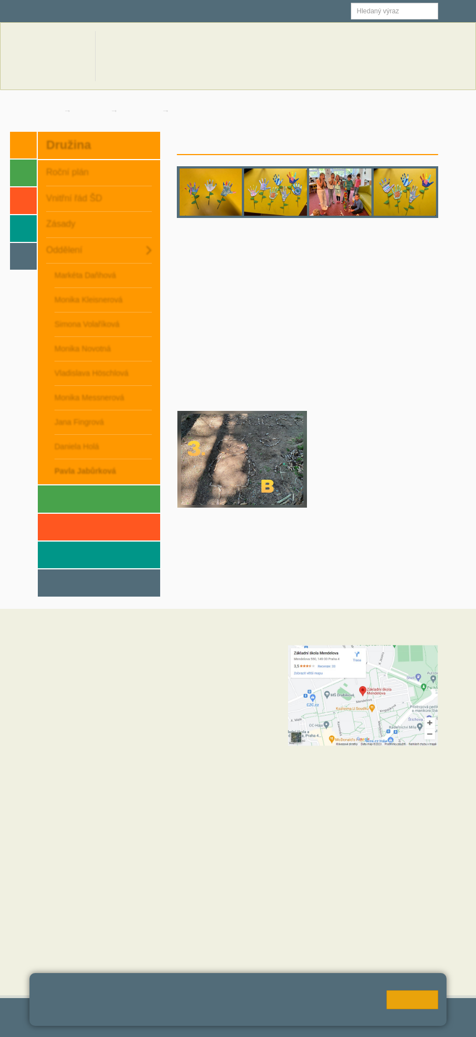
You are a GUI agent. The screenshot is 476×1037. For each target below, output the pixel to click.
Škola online (66, 11)
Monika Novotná (82, 348)
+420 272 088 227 (223, 767)
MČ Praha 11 (60, 959)
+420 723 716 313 (194, 734)
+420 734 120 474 (194, 778)
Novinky (299, 56)
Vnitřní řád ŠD (74, 198)
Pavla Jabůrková (205, 110)
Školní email (137, 11)
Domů (48, 110)
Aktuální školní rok (246, 56)
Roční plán (67, 172)
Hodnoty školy (62, 892)
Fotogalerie (415, 142)
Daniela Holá (76, 446)
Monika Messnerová (89, 397)
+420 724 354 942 (209, 756)
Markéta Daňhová (85, 275)
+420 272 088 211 (218, 722)
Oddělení (141, 110)
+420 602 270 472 (217, 672)
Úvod (348, 142)
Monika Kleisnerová (88, 299)
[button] (429, 11)
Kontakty (419, 56)
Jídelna (196, 11)
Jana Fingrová (79, 422)
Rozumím (412, 999)
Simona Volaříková (87, 324)
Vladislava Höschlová (91, 373)
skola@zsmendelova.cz (230, 683)
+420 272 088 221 (223, 661)
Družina (91, 110)
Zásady (60, 224)
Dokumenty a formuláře (358, 56)
